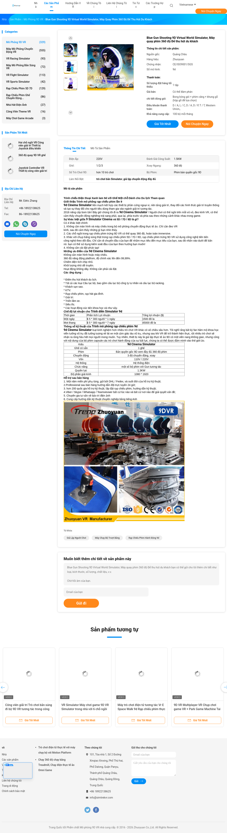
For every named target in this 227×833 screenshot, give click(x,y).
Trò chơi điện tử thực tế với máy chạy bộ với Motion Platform (56, 750)
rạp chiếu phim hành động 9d (144, 538)
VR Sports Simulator (25, 82)
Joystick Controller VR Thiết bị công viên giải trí (32, 169)
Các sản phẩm (10, 759)
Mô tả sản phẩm (100, 148)
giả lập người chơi (76, 538)
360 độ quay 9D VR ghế (32, 155)
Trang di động (10, 785)
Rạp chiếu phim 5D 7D (25, 88)
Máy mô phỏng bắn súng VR (25, 67)
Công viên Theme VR (25, 111)
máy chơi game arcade (25, 118)
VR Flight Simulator (25, 75)
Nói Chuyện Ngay (211, 11)
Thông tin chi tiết (74, 148)
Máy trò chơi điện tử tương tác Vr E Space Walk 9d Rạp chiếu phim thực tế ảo (141, 709)
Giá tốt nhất (162, 124)
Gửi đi (81, 603)
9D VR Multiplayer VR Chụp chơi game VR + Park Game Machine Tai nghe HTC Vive (197, 709)
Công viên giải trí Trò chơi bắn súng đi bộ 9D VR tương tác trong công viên (28, 709)
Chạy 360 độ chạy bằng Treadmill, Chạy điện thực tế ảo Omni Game (56, 765)
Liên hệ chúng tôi (12, 780)
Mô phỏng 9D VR (25, 42)
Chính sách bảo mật (13, 791)
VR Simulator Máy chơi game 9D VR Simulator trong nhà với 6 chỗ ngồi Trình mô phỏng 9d (85, 709)
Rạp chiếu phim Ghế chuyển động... (25, 97)
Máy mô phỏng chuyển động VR (25, 50)
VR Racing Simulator (25, 58)
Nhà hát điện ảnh (25, 105)
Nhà (4, 754)
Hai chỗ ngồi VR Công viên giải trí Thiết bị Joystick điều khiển (31, 145)
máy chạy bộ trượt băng (107, 538)
